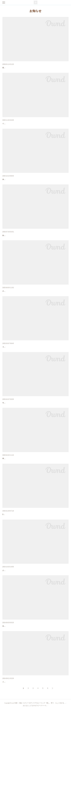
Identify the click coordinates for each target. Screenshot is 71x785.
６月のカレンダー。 (10, 316)
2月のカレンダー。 (9, 503)
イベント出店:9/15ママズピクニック (16, 751)
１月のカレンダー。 (10, 565)
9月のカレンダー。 (9, 689)
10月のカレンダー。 (10, 627)
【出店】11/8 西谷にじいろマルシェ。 (17, 130)
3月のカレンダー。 (9, 378)
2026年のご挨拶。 (9, 68)
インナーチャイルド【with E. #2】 (15, 192)
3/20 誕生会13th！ (10, 440)
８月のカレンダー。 (10, 254)
